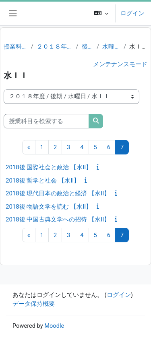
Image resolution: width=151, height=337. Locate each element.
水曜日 (111, 46)
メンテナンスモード (120, 64)
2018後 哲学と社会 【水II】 (43, 180)
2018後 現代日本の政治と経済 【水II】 (58, 193)
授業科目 (16, 46)
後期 (88, 46)
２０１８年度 (55, 46)
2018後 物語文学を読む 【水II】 (49, 206)
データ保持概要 (33, 303)
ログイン (132, 13)
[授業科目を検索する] (46, 121)
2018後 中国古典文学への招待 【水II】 (58, 219)
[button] (101, 13)
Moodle (54, 325)
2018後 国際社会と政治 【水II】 (49, 167)
